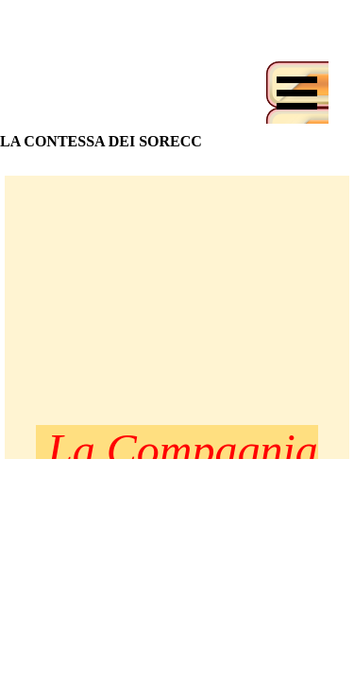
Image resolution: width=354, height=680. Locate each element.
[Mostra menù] (297, 92)
